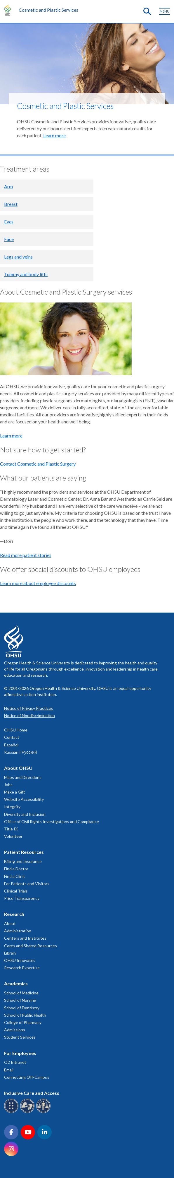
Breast (11, 204)
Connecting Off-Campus (26, 1077)
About (10, 923)
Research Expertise (22, 967)
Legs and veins (18, 256)
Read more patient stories (25, 555)
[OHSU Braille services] (12, 1111)
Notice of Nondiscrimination (29, 715)
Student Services (20, 1037)
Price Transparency (21, 898)
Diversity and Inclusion (25, 814)
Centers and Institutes (25, 938)
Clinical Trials (16, 890)
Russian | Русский (20, 752)
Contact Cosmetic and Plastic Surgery (38, 463)
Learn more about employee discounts (38, 583)
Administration (17, 930)
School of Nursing (20, 1000)
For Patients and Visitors (26, 883)
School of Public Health (25, 1015)
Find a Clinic (14, 876)
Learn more (54, 135)
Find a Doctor (16, 868)
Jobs (8, 784)
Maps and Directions (22, 777)
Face (9, 239)
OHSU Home (15, 729)
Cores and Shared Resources (30, 945)
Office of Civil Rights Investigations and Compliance (51, 821)
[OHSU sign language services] (28, 1111)
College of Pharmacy (22, 1022)
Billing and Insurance (23, 861)
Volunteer (13, 836)
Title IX (11, 828)
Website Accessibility (24, 799)
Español (11, 744)
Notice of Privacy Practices (28, 708)
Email (8, 1069)
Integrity (12, 806)
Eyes (8, 221)
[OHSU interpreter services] (44, 1111)
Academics (16, 983)
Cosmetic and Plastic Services (48, 10)
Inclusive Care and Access (31, 1093)
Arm (8, 186)
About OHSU (18, 768)
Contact (11, 737)
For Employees (20, 1053)
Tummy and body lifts (26, 274)
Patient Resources (24, 852)
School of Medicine (21, 992)
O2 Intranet (15, 1062)
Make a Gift (14, 791)
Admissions (14, 1029)
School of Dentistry (21, 1007)
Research (14, 914)
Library (10, 952)
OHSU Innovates (19, 960)
